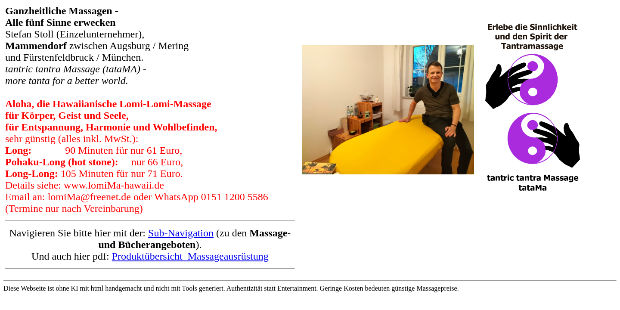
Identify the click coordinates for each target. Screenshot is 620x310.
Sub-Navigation (181, 233)
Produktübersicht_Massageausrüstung (190, 256)
